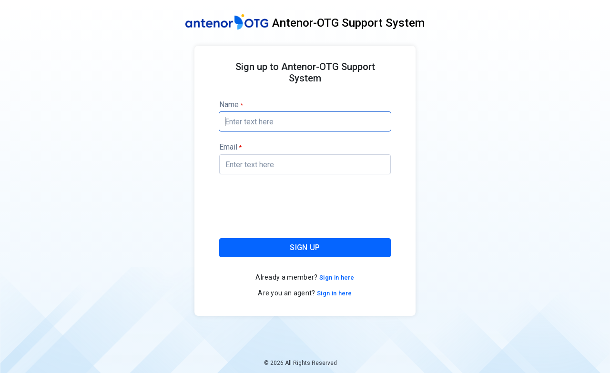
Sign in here (336, 277)
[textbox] (305, 121)
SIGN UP (305, 247)
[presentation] (305, 208)
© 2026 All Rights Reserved (300, 363)
